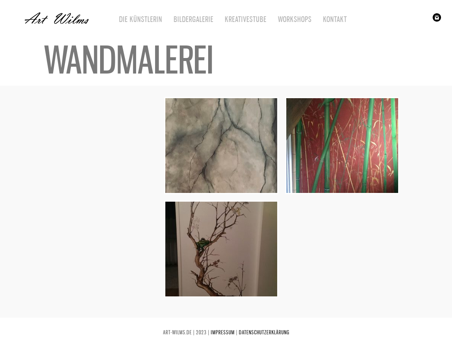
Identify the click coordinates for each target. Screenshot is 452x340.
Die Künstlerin (140, 19)
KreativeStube (246, 19)
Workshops (295, 19)
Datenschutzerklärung (264, 332)
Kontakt (335, 19)
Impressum (223, 332)
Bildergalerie (193, 19)
